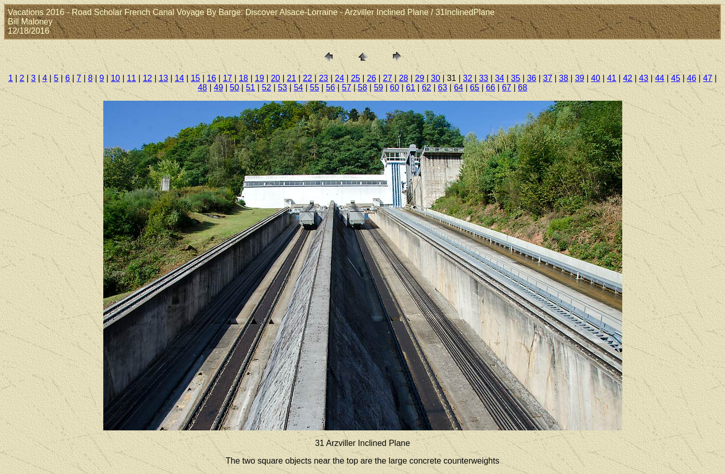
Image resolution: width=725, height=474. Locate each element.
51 (250, 87)
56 (330, 87)
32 (467, 78)
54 (298, 87)
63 (442, 87)
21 (291, 78)
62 (426, 87)
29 (420, 78)
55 (314, 87)
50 (234, 87)
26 (371, 78)
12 (147, 78)
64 (458, 87)
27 (387, 78)
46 (691, 78)
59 (378, 87)
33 (483, 78)
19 (259, 78)
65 (475, 87)
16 (211, 78)
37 (547, 78)
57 (346, 87)
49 (218, 87)
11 (131, 78)
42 (627, 78)
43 (643, 78)
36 (531, 78)
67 (506, 87)
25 (355, 78)
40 (595, 78)
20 (275, 78)
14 (179, 78)
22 (307, 78)
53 (282, 87)
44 (659, 78)
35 (516, 78)
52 (266, 87)
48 (202, 87)
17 (227, 78)
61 (410, 87)
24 (339, 78)
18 (243, 78)
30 (435, 78)
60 (394, 87)
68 (522, 87)
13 (163, 78)
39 (579, 78)
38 (563, 78)
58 (362, 87)
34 (499, 78)
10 (115, 78)
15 (195, 78)
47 (708, 78)
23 (323, 78)
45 (675, 78)
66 (490, 87)
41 (612, 78)
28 (403, 78)
